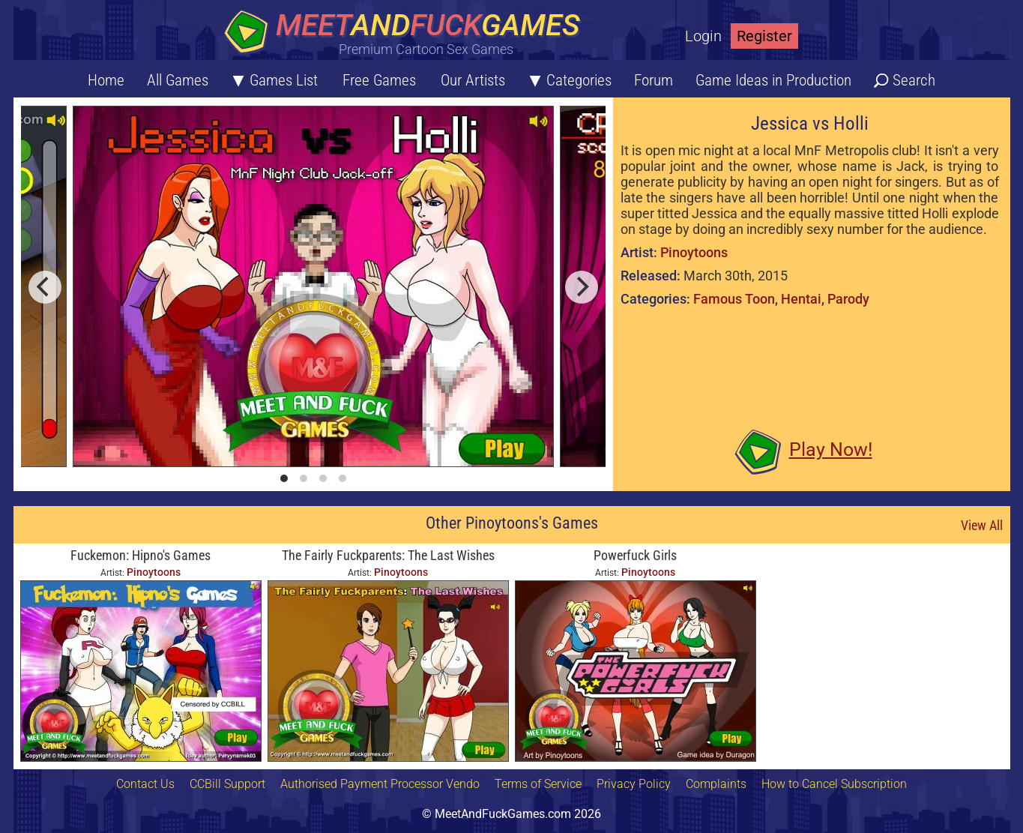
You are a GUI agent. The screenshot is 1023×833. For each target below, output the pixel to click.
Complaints (716, 784)
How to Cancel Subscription (834, 784)
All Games (177, 80)
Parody (848, 299)
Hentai (801, 299)
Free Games (379, 80)
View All (982, 525)
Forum (653, 80)
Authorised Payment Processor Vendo (380, 784)
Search (914, 80)
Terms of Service (538, 784)
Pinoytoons (694, 252)
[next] (581, 287)
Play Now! (830, 449)
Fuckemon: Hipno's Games (140, 555)
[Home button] (407, 33)
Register (764, 36)
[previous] (44, 287)
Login (703, 36)
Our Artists (473, 80)
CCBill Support (227, 784)
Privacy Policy (634, 784)
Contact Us (145, 784)
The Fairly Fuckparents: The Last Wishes (388, 555)
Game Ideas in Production (773, 80)
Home (106, 80)
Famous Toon (734, 299)
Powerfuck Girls (635, 555)
